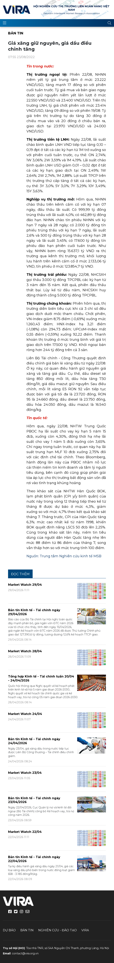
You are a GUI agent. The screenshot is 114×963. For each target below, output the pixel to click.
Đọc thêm (20, 574)
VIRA (16, 9)
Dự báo (9, 930)
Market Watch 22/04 (25, 832)
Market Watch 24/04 (25, 714)
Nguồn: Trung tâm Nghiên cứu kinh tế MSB (63, 556)
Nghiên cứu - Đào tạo (57, 930)
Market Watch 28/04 (25, 651)
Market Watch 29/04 (25, 585)
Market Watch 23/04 (25, 773)
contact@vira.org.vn (25, 953)
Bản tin (15, 33)
